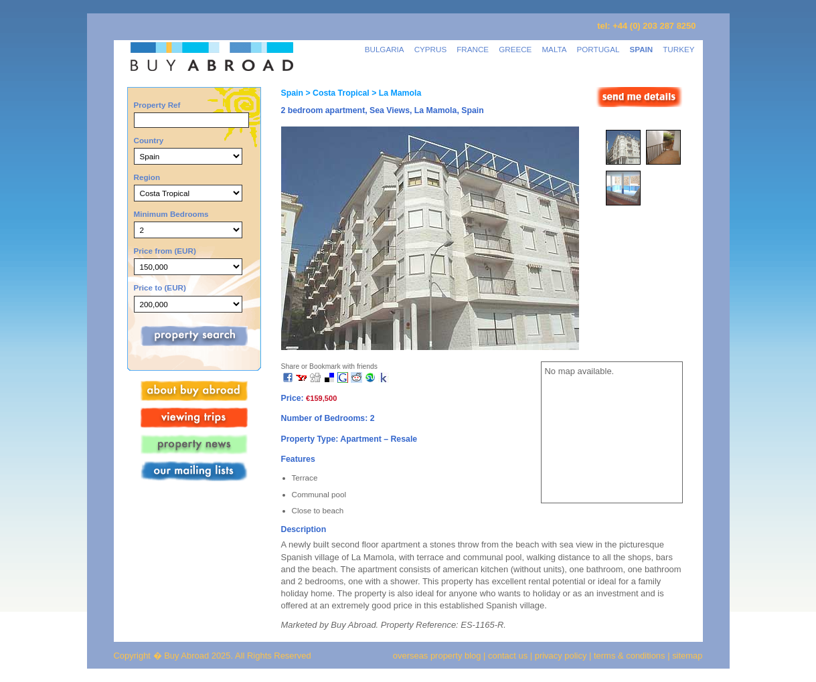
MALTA (554, 49)
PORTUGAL (598, 49)
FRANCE (473, 49)
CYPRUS (430, 49)
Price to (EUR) (160, 287)
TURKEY (678, 49)
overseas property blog (437, 656)
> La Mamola (396, 93)
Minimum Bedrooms (171, 213)
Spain (292, 93)
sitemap (686, 656)
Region (147, 177)
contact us (507, 656)
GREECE (515, 49)
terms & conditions (630, 656)
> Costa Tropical (336, 93)
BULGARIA (384, 49)
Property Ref (157, 104)
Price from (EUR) (165, 250)
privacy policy (561, 656)
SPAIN (641, 49)
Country (149, 140)
